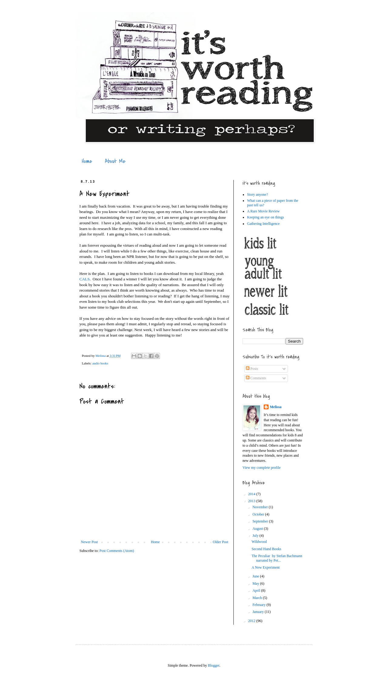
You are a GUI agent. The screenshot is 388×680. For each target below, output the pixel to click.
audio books (100, 363)
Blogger (213, 665)
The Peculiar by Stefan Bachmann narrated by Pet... (277, 558)
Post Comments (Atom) (116, 551)
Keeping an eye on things (265, 217)
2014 (252, 494)
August (258, 528)
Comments (256, 378)
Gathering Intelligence (263, 224)
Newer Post (89, 542)
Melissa (276, 407)
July (256, 535)
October (259, 514)
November (261, 507)
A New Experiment (266, 567)
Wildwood (259, 542)
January (259, 612)
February (259, 605)
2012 (252, 621)
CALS (84, 279)
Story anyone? (257, 194)
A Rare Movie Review (263, 211)
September (261, 521)
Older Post (220, 542)
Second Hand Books (266, 549)
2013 (252, 501)
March (258, 598)
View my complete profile (261, 467)
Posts (252, 369)
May (256, 583)
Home (87, 161)
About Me (115, 161)
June (256, 576)
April (257, 590)
